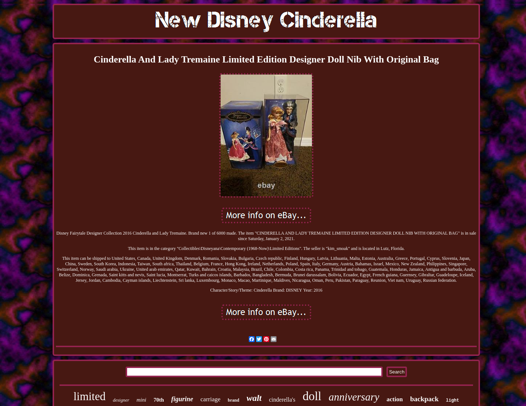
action (394, 399)
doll (311, 396)
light (452, 400)
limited (89, 396)
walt (254, 398)
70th (158, 400)
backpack (424, 399)
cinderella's (282, 399)
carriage (211, 399)
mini (141, 400)
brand (233, 400)
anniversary (354, 397)
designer (121, 400)
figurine (182, 399)
